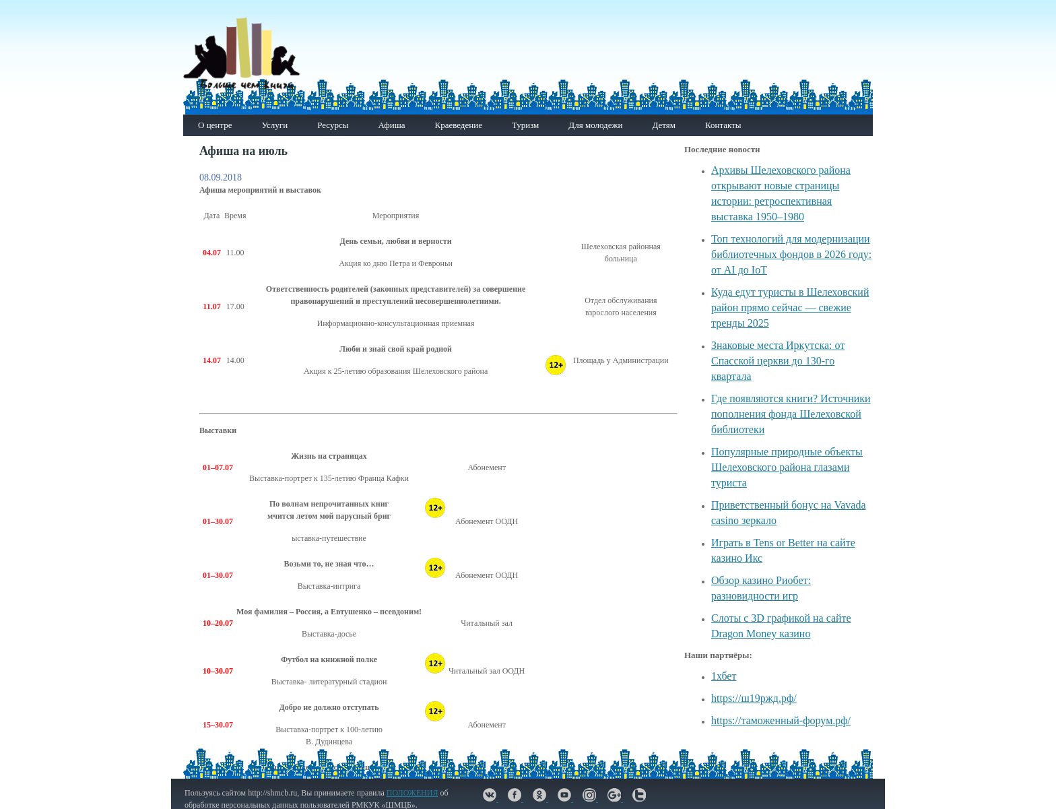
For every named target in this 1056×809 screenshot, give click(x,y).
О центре (215, 125)
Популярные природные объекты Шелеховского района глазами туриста (787, 467)
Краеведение (458, 125)
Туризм (525, 125)
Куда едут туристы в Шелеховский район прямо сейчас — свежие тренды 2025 (790, 307)
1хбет (723, 676)
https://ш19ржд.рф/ (754, 698)
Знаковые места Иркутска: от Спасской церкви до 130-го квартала (778, 360)
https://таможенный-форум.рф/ (781, 720)
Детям (663, 125)
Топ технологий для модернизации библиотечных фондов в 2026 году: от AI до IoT (791, 254)
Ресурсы (332, 125)
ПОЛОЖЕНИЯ (412, 793)
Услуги (274, 125)
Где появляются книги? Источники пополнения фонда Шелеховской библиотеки (791, 414)
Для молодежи (595, 125)
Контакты (723, 125)
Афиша (391, 125)
